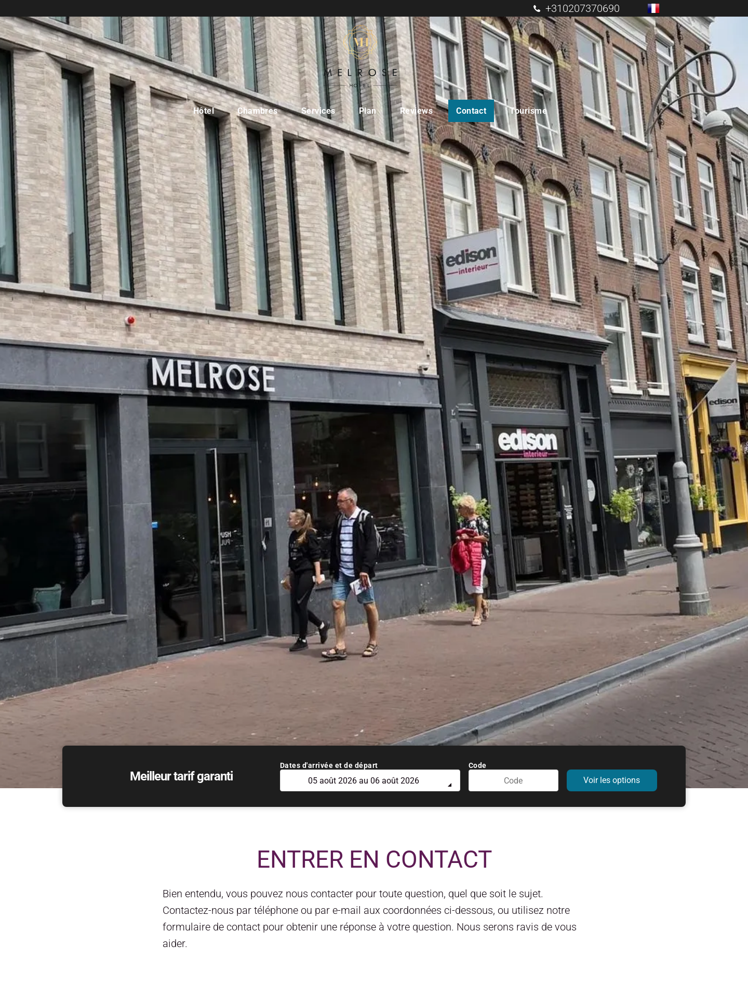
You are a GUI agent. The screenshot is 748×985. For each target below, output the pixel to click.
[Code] (514, 780)
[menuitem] (207, 111)
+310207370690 (582, 8)
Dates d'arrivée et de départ (329, 765)
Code (478, 765)
